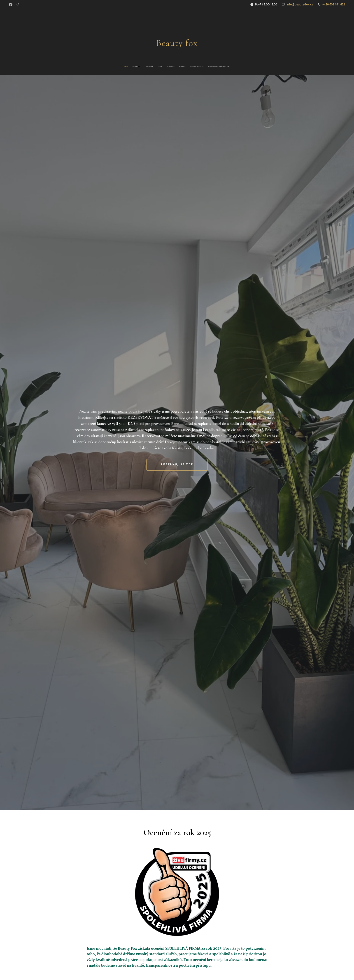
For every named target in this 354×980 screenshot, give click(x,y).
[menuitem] (161, 67)
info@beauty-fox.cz (299, 4)
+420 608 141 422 (333, 4)
